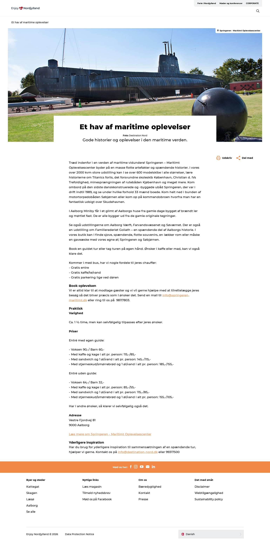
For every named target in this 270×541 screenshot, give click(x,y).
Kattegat (32, 486)
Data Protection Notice (79, 534)
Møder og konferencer (231, 3)
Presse (143, 499)
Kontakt (144, 493)
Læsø (30, 499)
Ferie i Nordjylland (206, 3)
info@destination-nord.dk (138, 452)
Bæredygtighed (150, 486)
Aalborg (32, 505)
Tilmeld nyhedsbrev (96, 493)
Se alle (30, 511)
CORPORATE (252, 3)
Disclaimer (202, 486)
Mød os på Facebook (97, 499)
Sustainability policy (209, 499)
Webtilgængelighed (209, 493)
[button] (225, 158)
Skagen (31, 493)
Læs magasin (92, 486)
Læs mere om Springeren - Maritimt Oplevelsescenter (110, 434)
